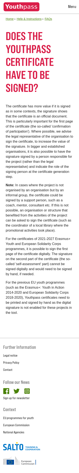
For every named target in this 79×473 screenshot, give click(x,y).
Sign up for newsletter (16, 398)
